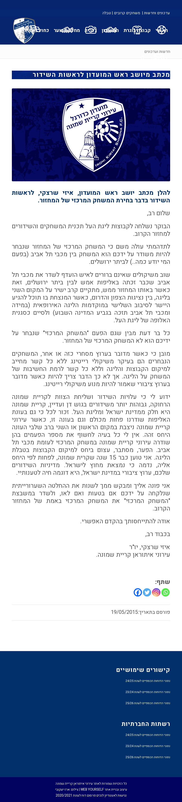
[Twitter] (147, 592)
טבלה (106, 13)
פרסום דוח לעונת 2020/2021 (76, 795)
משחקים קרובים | (126, 13)
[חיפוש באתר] (142, 58)
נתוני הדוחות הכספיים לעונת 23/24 (148, 692)
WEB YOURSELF (92, 789)
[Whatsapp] (165, 592)
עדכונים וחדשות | (156, 13)
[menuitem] (155, 13)
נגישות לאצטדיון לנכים (111, 795)
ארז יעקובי (62, 789)
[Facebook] (138, 592)
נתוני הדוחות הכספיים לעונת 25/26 (148, 703)
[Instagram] (156, 592)
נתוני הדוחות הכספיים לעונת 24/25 (148, 681)
